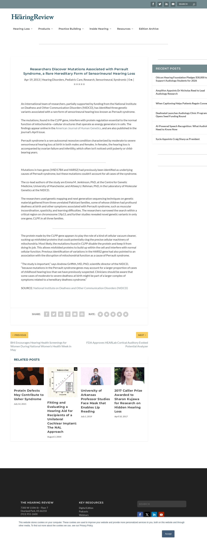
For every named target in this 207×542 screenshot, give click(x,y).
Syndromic (120, 77)
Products (44, 24)
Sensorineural (104, 77)
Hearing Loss (21, 24)
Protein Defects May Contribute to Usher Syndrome (29, 392)
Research (89, 77)
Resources (123, 24)
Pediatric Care (73, 77)
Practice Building (70, 24)
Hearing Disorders (53, 77)
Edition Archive (149, 24)
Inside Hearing (99, 24)
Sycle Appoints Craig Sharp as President (178, 136)
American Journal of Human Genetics (78, 125)
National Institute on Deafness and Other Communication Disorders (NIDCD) (80, 285)
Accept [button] (168, 534)
